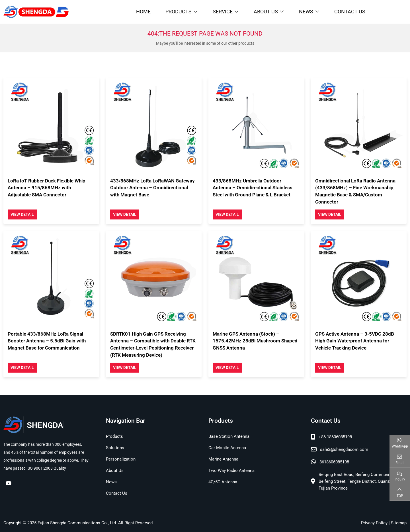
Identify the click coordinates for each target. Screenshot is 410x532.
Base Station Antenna (228, 436)
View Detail (22, 214)
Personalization (121, 459)
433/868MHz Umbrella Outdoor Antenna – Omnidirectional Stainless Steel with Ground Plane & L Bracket (252, 188)
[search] (396, 12)
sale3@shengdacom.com (344, 449)
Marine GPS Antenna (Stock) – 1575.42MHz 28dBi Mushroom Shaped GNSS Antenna (255, 341)
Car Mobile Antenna (227, 447)
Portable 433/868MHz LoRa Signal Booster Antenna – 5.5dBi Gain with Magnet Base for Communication (47, 341)
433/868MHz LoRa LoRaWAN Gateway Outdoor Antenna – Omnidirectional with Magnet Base (152, 188)
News (306, 12)
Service (223, 12)
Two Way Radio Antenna (231, 470)
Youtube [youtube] (8, 483)
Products (178, 12)
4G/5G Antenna (222, 481)
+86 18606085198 (335, 436)
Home (143, 12)
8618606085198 (334, 462)
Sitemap (399, 522)
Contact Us (349, 12)
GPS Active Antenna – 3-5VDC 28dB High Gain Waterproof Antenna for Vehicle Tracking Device (354, 341)
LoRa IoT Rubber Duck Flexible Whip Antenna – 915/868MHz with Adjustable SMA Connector (46, 188)
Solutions (115, 447)
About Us (266, 12)
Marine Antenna (223, 459)
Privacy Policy (374, 522)
